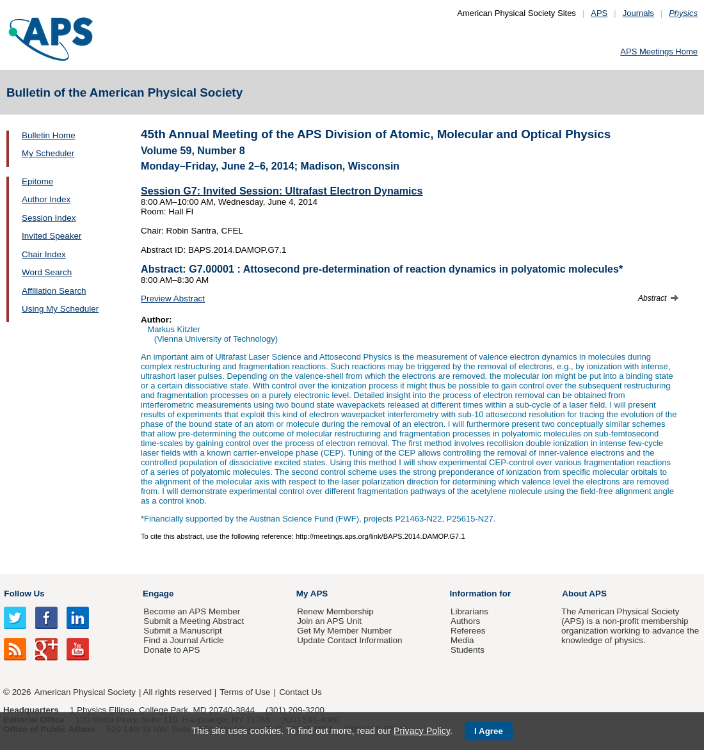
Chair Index (44, 254)
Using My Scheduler (60, 309)
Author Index (46, 199)
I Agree (488, 731)
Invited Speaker (51, 236)
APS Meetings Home (659, 51)
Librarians (469, 611)
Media (462, 640)
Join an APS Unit (329, 621)
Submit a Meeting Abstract (193, 621)
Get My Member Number (344, 630)
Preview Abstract (173, 298)
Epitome (37, 181)
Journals (638, 13)
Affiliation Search (54, 291)
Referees (468, 630)
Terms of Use (245, 692)
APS (599, 13)
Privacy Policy (422, 731)
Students (467, 650)
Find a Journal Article (183, 640)
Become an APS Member (191, 611)
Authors (465, 621)
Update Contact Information (349, 640)
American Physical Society (85, 692)
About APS (584, 593)
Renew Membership (335, 611)
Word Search (47, 272)
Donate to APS (171, 650)
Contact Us (300, 692)
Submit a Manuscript (182, 630)
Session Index (49, 218)
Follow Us (24, 593)
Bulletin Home (49, 135)
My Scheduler (48, 153)
